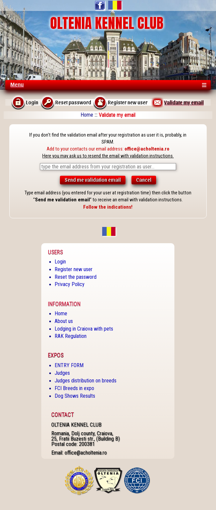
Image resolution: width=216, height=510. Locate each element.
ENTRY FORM (69, 365)
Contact (62, 414)
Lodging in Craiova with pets (84, 329)
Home (87, 115)
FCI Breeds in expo (74, 388)
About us (64, 321)
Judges (62, 373)
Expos (56, 355)
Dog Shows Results (75, 396)
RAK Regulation (71, 336)
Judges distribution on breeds (85, 380)
